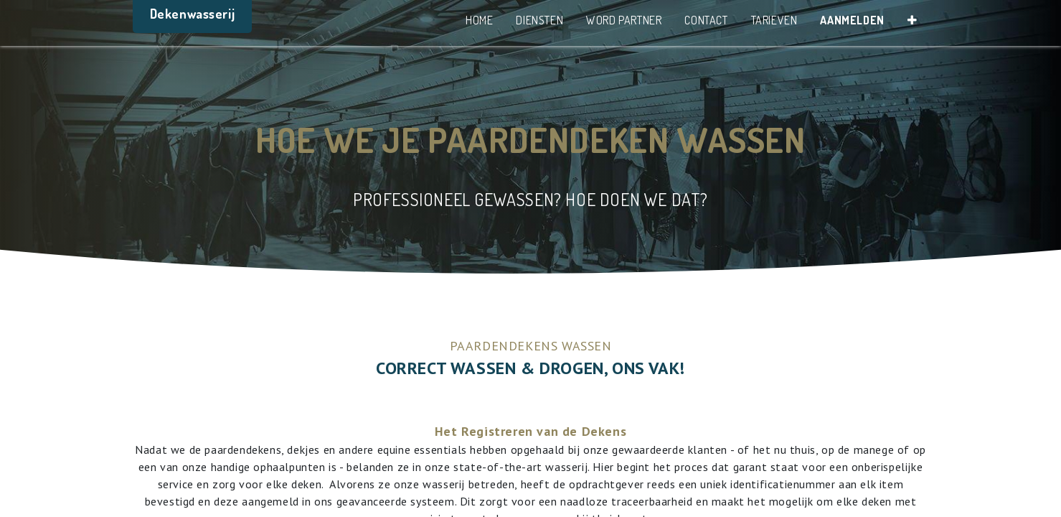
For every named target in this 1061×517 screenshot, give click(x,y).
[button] (912, 23)
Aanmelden (852, 20)
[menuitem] (479, 23)
